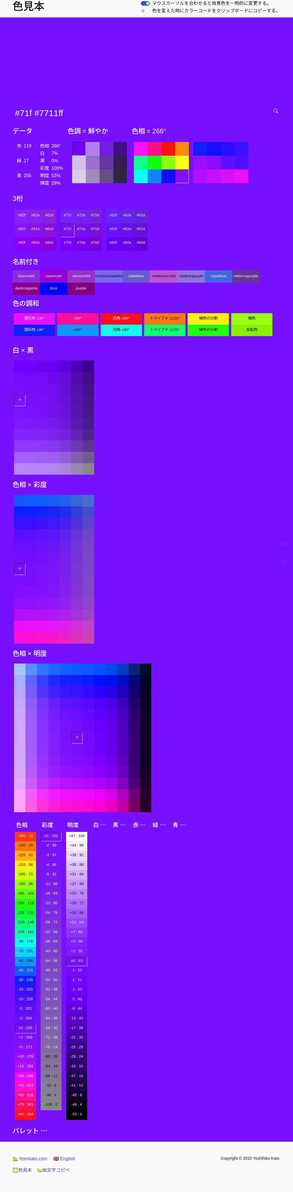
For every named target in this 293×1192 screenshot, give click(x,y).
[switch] (145, 3)
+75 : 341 (25, 1104)
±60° (78, 318)
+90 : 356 (25, 1114)
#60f (113, 242)
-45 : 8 (76, 1095)
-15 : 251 (25, 989)
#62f (113, 215)
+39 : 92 (77, 855)
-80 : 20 (51, 1056)
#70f (67, 242)
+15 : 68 (77, 913)
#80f (21, 242)
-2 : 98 (50, 845)
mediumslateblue (108, 276)
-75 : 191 (25, 951)
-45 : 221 (25, 970)
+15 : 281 (25, 1066)
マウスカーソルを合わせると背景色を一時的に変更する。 (211, 3)
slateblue (136, 276)
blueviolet (26, 276)
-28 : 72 (51, 922)
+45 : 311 (25, 1085)
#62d (140, 215)
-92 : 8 (50, 1085)
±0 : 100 (51, 836)
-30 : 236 (25, 980)
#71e (81, 229)
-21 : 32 (76, 1037)
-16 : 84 (51, 893)
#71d (95, 229)
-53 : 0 (76, 1114)
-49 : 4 (76, 1104)
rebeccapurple (246, 276)
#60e (127, 242)
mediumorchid (164, 276)
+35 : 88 (77, 864)
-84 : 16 (51, 1066)
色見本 (22, 1170)
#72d (95, 215)
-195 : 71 (25, 874)
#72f (67, 215)
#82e (35, 215)
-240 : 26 (25, 845)
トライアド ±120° (165, 318)
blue (53, 288)
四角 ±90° (121, 318)
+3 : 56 (76, 941)
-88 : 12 (51, 1076)
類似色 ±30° (34, 318)
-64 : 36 (51, 1018)
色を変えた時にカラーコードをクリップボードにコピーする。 (216, 10)
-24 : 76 (51, 913)
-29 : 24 (76, 1056)
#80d (49, 242)
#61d (140, 229)
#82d (49, 215)
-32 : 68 (51, 932)
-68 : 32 (51, 1028)
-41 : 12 (76, 1085)
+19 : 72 (77, 903)
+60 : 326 (25, 1095)
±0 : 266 (25, 1028)
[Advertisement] (147, 60)
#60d (140, 242)
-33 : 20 (76, 1066)
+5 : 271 (26, 1047)
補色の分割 (208, 318)
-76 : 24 (51, 1047)
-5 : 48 (76, 999)
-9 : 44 (76, 1008)
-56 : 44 (51, 999)
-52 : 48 (51, 989)
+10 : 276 (25, 1056)
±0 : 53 (77, 961)
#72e (81, 215)
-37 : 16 (76, 1076)
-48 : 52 (51, 970)
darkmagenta (26, 288)
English (64, 1158)
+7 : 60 (76, 932)
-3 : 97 (50, 855)
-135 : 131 (25, 913)
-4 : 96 (50, 864)
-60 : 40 (51, 1008)
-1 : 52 (76, 970)
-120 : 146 (25, 922)
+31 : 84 (77, 874)
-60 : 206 (25, 961)
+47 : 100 (77, 836)
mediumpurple (191, 276)
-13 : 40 (76, 1018)
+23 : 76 (77, 893)
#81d (49, 229)
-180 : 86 (25, 884)
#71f (67, 229)
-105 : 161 (25, 932)
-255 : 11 (25, 836)
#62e (127, 215)
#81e (35, 229)
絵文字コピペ (53, 1170)
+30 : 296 (25, 1076)
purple (81, 288)
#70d (95, 242)
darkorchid (81, 276)
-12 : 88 (51, 884)
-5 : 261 (25, 1008)
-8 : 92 (50, 874)
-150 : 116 (25, 903)
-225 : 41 (25, 855)
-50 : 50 (51, 980)
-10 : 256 (25, 999)
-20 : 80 (51, 903)
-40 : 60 (51, 951)
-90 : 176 (25, 941)
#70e (81, 242)
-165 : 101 (25, 893)
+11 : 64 (77, 922)
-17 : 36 (76, 1028)
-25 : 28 (76, 1047)
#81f (21, 229)
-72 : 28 (51, 1037)
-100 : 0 (51, 1104)
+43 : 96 (77, 845)
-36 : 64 (51, 941)
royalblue (218, 276)
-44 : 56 (51, 961)
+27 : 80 (77, 884)
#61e (127, 229)
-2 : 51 (76, 980)
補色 (252, 318)
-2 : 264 (25, 1018)
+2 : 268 (26, 1037)
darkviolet (53, 276)
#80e (35, 242)
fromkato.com (30, 1158)
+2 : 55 (76, 951)
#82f (21, 215)
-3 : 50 (76, 989)
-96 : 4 (50, 1095)
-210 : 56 (25, 864)
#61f (113, 229)
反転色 (252, 330)
